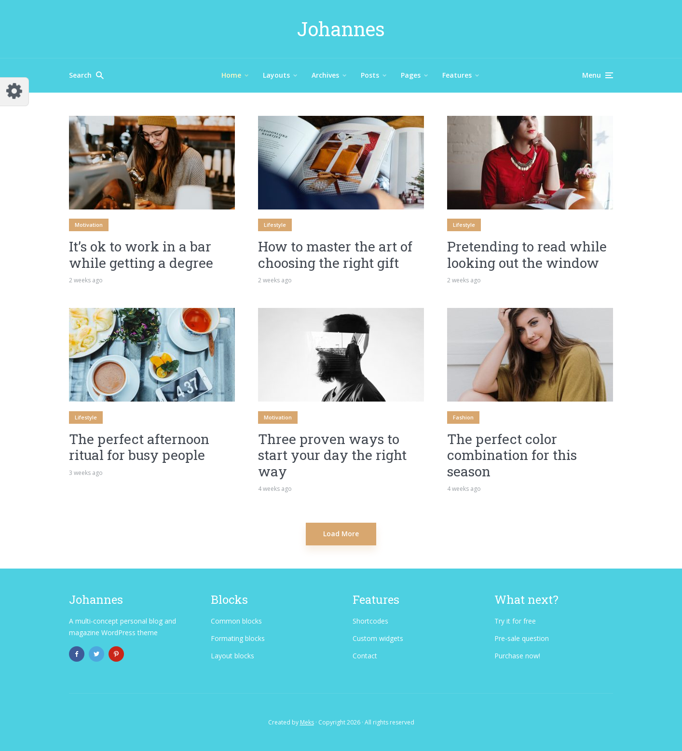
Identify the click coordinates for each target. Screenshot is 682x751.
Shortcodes (370, 621)
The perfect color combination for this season (512, 455)
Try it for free (515, 621)
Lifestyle (275, 224)
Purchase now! (517, 655)
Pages (411, 75)
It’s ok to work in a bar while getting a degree (141, 254)
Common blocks (236, 621)
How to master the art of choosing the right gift (335, 254)
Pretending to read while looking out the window (527, 254)
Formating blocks (238, 638)
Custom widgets (378, 638)
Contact (365, 655)
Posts (370, 75)
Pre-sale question (521, 638)
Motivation (89, 224)
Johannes (341, 29)
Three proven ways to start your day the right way (332, 455)
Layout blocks (232, 655)
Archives (325, 75)
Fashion (463, 417)
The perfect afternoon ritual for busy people (139, 447)
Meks (307, 722)
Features (457, 75)
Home (231, 75)
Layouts (276, 75)
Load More (341, 533)
